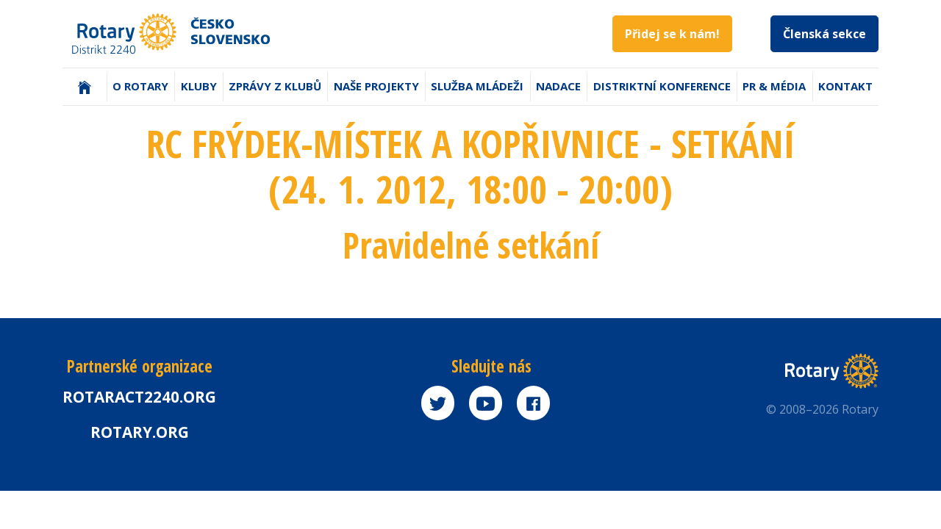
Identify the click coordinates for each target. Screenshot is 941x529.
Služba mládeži (477, 86)
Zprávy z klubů (275, 86)
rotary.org (139, 432)
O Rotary (140, 86)
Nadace (558, 86)
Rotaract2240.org (139, 396)
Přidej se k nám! (672, 34)
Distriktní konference (662, 86)
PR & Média (774, 86)
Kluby (199, 86)
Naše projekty (376, 86)
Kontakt (845, 86)
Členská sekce (824, 34)
